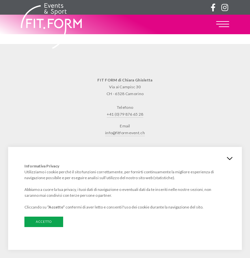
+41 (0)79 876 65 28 (125, 114)
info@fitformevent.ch (125, 132)
